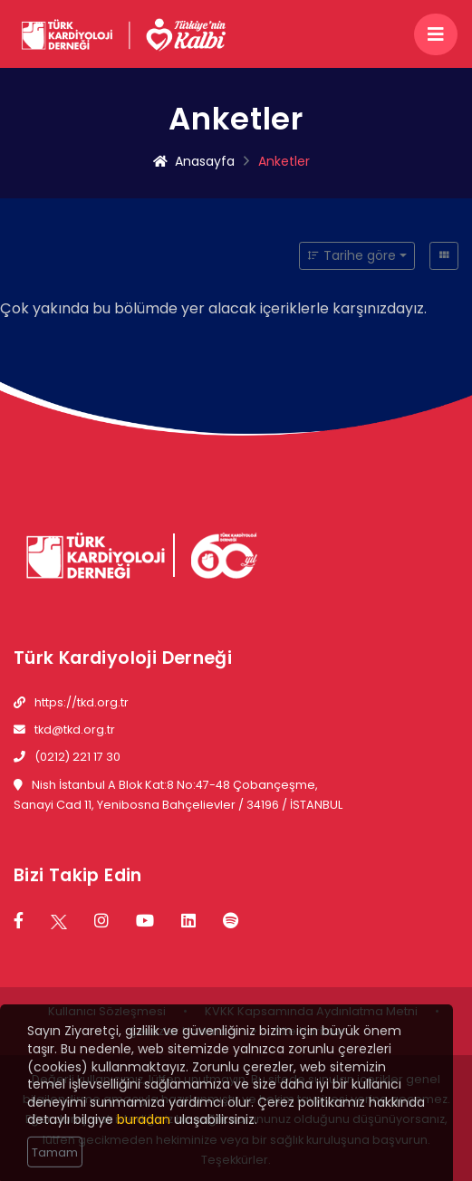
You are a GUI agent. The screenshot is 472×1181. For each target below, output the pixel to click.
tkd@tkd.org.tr (74, 729)
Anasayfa (194, 161)
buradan (143, 1125)
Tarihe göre (351, 255)
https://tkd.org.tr (81, 702)
